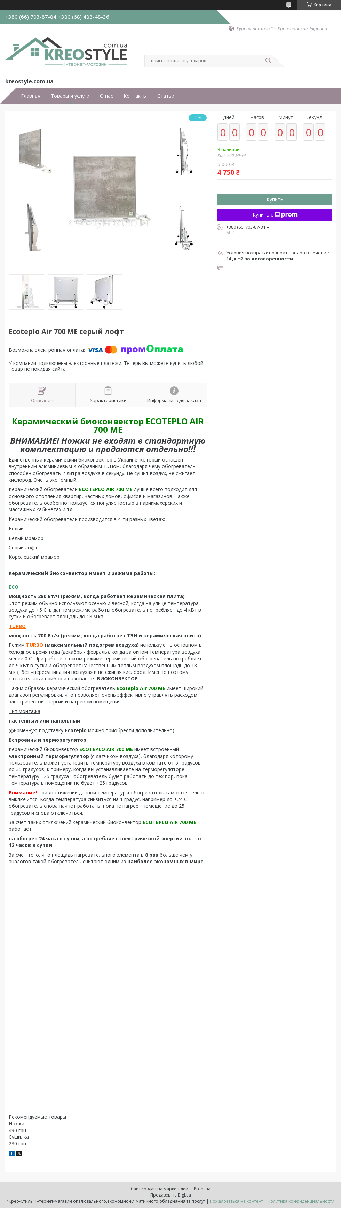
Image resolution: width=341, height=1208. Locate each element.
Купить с (275, 214)
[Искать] (268, 61)
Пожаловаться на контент (236, 1201)
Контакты (135, 95)
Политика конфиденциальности (301, 1201)
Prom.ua (202, 1189)
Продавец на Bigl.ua (170, 1195)
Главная (30, 95)
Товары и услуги (70, 95)
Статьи (165, 95)
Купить (275, 199)
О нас (106, 95)
